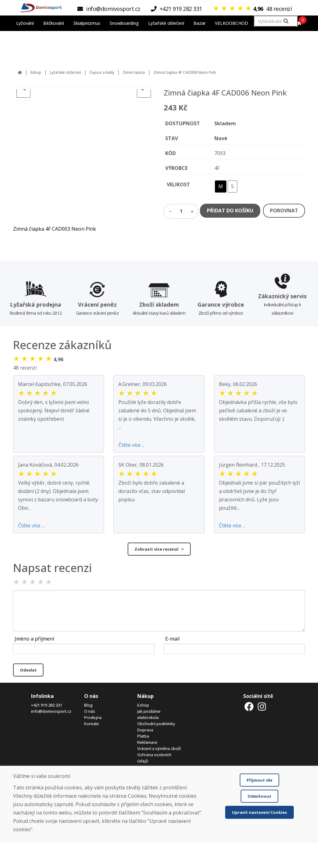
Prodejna (93, 717)
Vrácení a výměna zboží (159, 748)
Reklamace (147, 742)
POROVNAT (284, 210)
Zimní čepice (134, 72)
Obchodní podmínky (156, 723)
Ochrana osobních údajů (154, 758)
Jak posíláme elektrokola (149, 714)
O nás (89, 711)
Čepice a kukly (101, 72)
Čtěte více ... (131, 444)
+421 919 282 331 (46, 705)
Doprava (145, 730)
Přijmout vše (259, 780)
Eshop (35, 72)
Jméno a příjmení (34, 638)
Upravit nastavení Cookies (259, 812)
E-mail (172, 638)
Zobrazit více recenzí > (159, 549)
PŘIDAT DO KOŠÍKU (230, 210)
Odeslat (28, 670)
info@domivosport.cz (51, 711)
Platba (143, 736)
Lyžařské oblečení (65, 72)
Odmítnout (259, 796)
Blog (88, 705)
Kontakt (91, 723)
